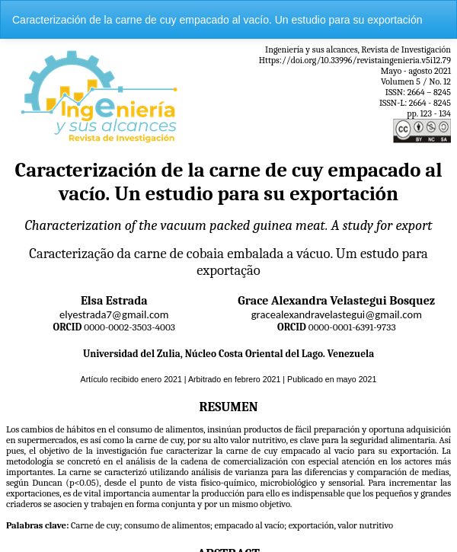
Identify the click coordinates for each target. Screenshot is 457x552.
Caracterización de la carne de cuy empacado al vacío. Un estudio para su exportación (217, 20)
